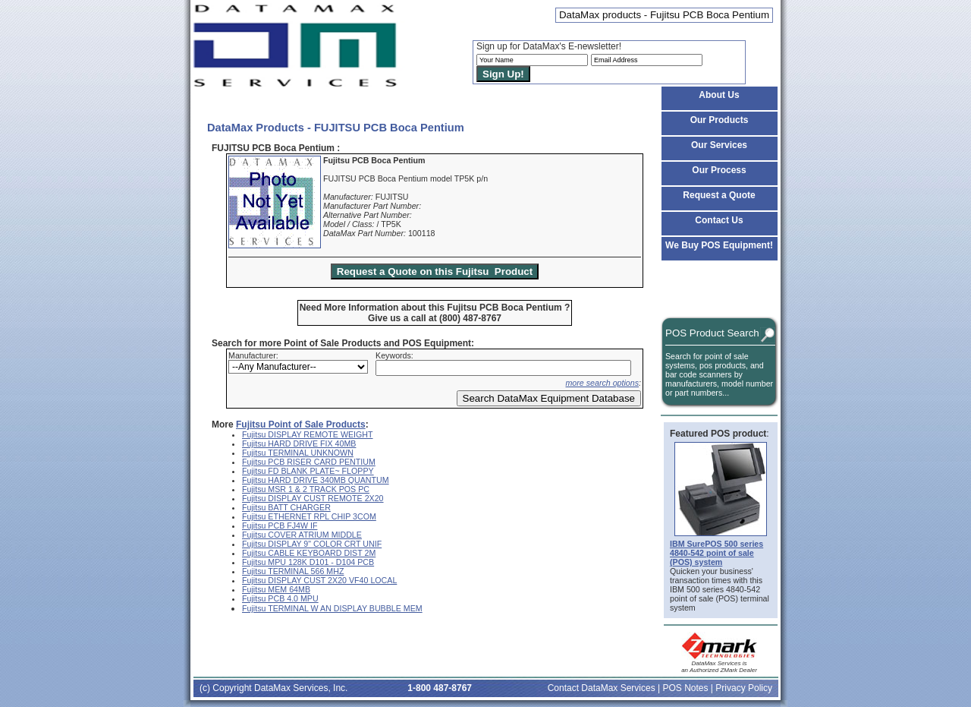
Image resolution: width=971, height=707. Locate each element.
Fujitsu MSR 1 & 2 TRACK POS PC (305, 489)
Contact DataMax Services (601, 688)
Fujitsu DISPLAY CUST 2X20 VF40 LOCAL (319, 580)
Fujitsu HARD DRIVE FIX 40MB (299, 443)
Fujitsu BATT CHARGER (286, 507)
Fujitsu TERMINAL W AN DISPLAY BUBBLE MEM (332, 608)
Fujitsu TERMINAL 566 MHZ (293, 571)
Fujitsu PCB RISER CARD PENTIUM (309, 461)
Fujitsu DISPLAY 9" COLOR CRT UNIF (312, 543)
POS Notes (685, 688)
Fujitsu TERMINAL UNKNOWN (298, 452)
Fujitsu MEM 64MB (276, 589)
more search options (602, 382)
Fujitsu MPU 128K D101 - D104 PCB (308, 562)
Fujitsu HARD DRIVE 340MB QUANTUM (315, 479)
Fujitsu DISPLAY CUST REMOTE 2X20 (313, 498)
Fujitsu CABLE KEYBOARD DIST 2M (309, 552)
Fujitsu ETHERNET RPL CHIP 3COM (309, 516)
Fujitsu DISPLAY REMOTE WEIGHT (307, 434)
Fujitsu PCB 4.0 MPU (280, 598)
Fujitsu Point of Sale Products (301, 424)
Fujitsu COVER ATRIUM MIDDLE (302, 534)
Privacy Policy (743, 688)
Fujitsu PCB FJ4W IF (279, 525)
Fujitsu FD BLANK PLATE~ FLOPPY (308, 470)
